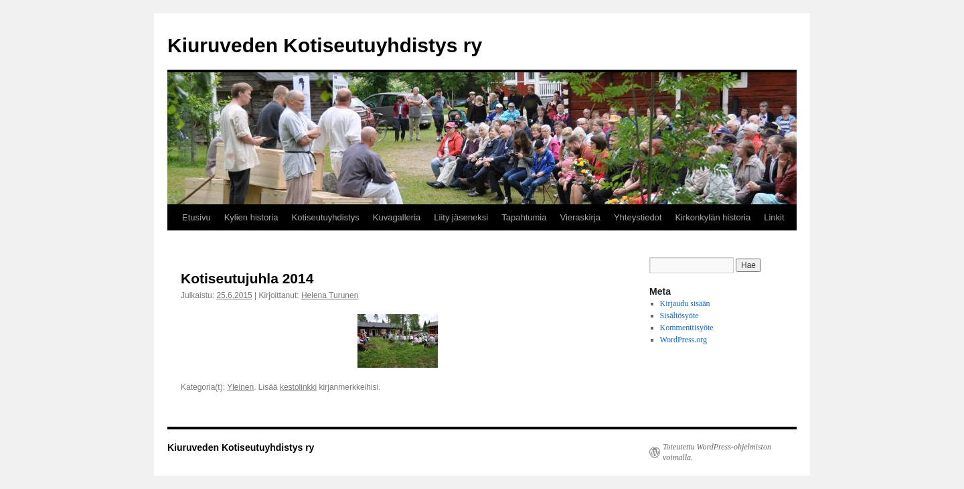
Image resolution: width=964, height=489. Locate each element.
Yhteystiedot (638, 217)
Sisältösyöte (679, 315)
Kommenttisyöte (687, 327)
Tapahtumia (523, 217)
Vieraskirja (580, 217)
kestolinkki (298, 387)
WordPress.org (683, 339)
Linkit (774, 217)
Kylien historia (251, 217)
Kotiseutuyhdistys (325, 217)
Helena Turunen (329, 295)
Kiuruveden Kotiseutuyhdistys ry (324, 45)
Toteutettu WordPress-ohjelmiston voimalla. (717, 452)
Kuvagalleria (397, 217)
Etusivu (196, 217)
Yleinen (240, 387)
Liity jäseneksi (461, 217)
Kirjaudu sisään (685, 303)
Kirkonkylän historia (712, 217)
